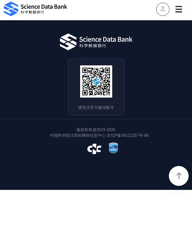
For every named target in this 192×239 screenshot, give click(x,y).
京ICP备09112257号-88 (128, 135)
